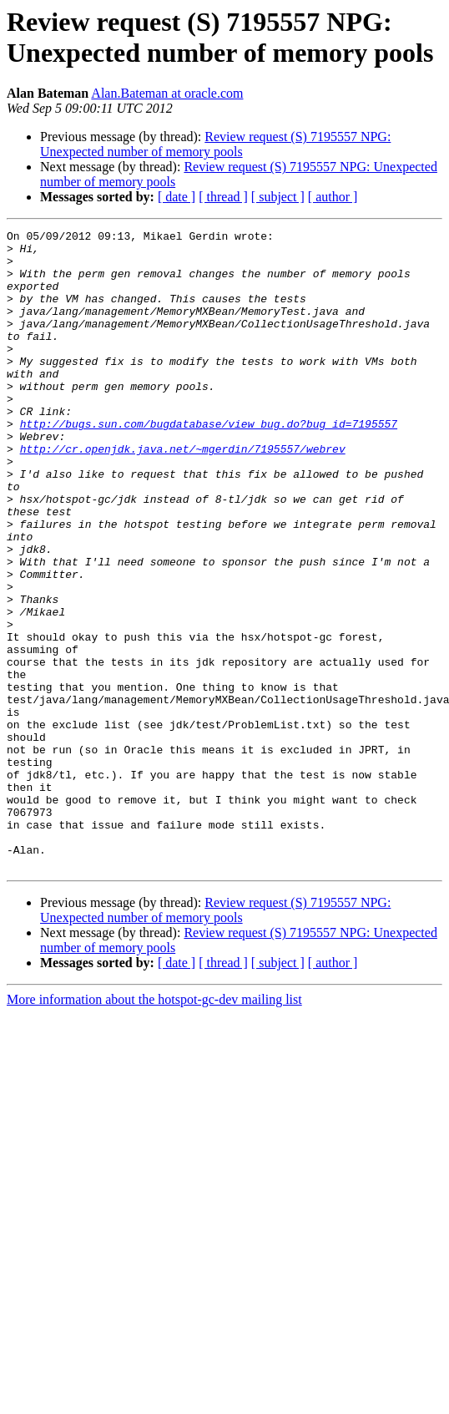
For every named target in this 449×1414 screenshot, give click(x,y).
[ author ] (333, 197)
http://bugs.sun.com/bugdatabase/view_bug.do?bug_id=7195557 (208, 463)
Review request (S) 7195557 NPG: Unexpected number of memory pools (215, 144)
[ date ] (176, 197)
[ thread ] (223, 197)
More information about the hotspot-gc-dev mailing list (154, 1127)
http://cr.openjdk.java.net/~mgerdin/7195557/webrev (183, 493)
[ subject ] (278, 197)
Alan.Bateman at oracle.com (167, 93)
